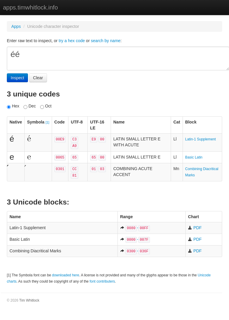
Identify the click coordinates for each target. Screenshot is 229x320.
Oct (46, 106)
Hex (13, 106)
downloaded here (65, 275)
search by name (105, 40)
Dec (29, 106)
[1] (47, 122)
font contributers (102, 281)
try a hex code (72, 40)
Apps (16, 26)
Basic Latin (194, 157)
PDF (195, 227)
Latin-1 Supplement (200, 139)
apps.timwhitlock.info (30, 7)
